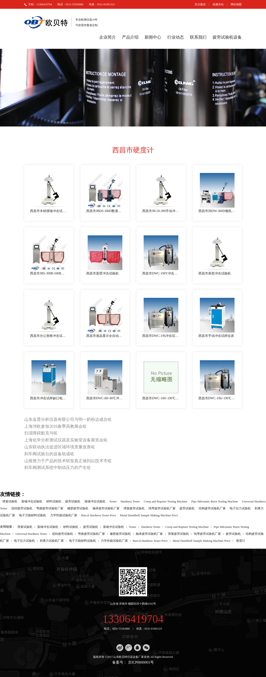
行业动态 (175, 37)
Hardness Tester (130, 501)
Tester (113, 501)
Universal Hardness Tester (31, 533)
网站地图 (236, 4)
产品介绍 (130, 37)
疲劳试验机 (72, 501)
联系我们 (198, 37)
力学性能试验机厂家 (63, 515)
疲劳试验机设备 (227, 37)
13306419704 (133, 619)
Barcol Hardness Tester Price (98, 515)
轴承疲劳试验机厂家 (106, 508)
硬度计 (240, 540)
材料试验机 (53, 501)
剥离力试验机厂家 (52, 540)
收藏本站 (218, 4)
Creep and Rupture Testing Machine (165, 501)
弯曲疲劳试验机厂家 (49, 508)
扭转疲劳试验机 (21, 508)
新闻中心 (153, 37)
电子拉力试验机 (240, 508)
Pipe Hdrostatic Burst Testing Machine (214, 501)
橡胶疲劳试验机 (77, 508)
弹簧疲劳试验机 (134, 508)
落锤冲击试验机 (31, 501)
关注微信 (200, 4)
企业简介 (107, 37)
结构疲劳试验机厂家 (212, 508)
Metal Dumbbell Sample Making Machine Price (149, 515)
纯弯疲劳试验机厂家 (162, 508)
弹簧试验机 (9, 501)
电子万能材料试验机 (32, 515)
